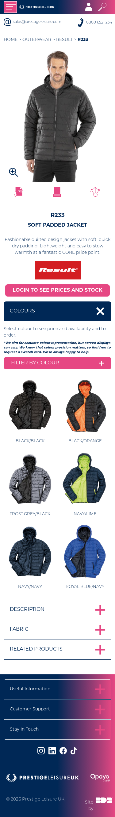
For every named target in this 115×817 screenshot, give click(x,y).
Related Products (36, 649)
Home (10, 40)
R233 (83, 40)
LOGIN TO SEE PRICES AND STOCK (57, 290)
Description (27, 609)
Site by (99, 803)
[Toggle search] (102, 7)
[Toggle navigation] (10, 7)
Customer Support (30, 709)
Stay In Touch (24, 729)
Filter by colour (35, 363)
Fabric (19, 629)
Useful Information (30, 689)
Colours (22, 311)
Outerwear (36, 40)
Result (64, 40)
